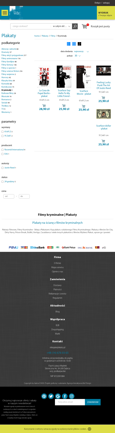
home (37, 36)
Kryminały (7, 90)
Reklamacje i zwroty (57, 294)
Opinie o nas (57, 272)
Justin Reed (10, 168)
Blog (58, 312)
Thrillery (6, 106)
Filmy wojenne (8, 74)
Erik (6, 154)
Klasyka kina (8, 81)
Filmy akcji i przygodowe (13, 55)
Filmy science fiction (11, 71)
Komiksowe (7, 87)
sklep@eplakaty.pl (57, 347)
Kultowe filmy (8, 93)
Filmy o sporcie (8, 68)
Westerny (6, 112)
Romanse (6, 100)
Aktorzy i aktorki (9, 49)
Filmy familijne (8, 62)
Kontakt (57, 341)
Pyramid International (14, 150)
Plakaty (8, 36)
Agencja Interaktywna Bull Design (79, 383)
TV (3, 109)
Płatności (57, 290)
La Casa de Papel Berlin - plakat (44, 93)
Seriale (5, 103)
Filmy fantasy (8, 65)
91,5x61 (8, 136)
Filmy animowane (10, 58)
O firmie (57, 263)
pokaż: (70, 56)
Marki (57, 334)
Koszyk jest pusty (95, 26)
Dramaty (6, 52)
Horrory (6, 77)
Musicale (6, 96)
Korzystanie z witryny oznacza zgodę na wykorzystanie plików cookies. (55, 429)
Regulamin (57, 298)
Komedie (6, 84)
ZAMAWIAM (92, 402)
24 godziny (10, 182)
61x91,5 (8, 132)
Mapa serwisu (57, 267)
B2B (57, 325)
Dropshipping (57, 330)
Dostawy (57, 285)
